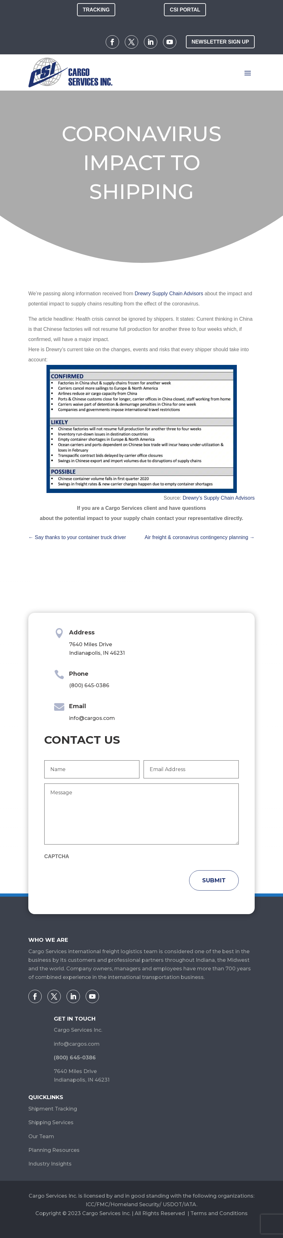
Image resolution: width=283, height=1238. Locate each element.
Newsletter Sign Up (220, 41)
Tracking (96, 9)
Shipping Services (51, 1122)
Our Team (41, 1136)
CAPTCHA (56, 856)
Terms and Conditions (219, 1213)
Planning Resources (54, 1150)
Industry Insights (50, 1164)
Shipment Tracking (52, 1109)
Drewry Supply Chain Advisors (169, 293)
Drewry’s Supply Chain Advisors (219, 498)
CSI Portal (185, 9)
